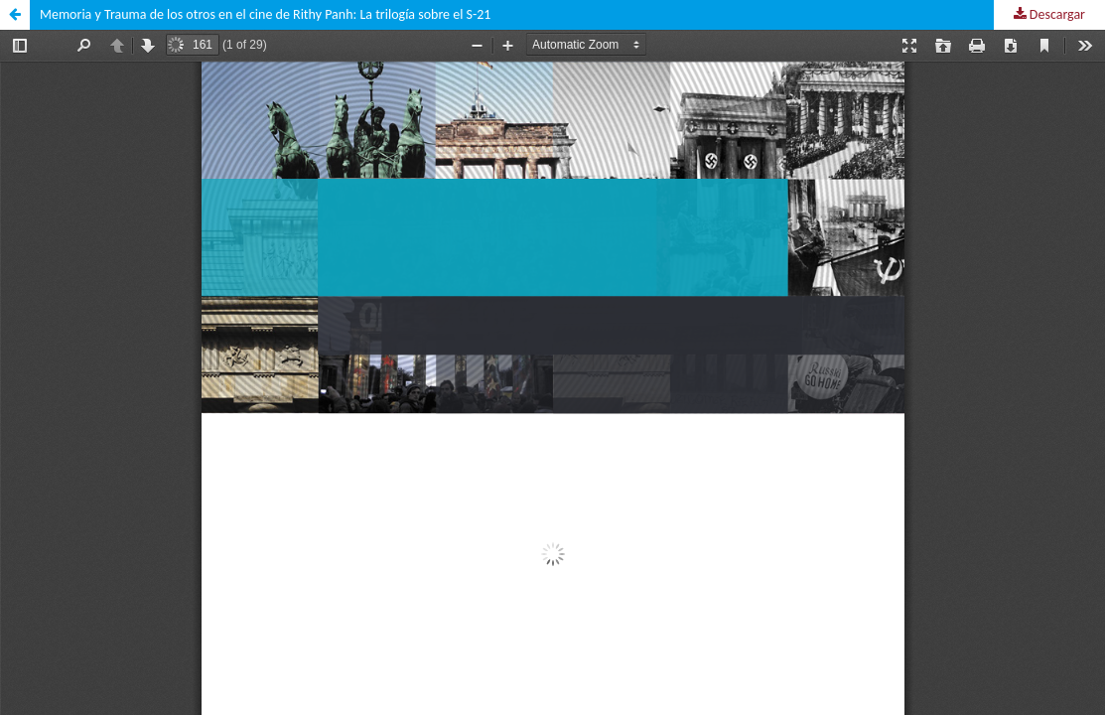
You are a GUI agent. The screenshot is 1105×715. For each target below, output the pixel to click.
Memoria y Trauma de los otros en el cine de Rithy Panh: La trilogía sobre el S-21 (265, 14)
